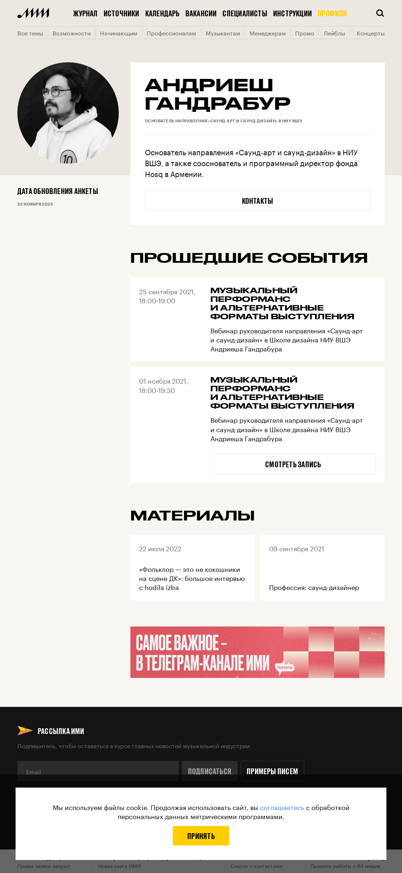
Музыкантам (223, 33)
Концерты (371, 33)
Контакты (257, 200)
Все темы (30, 33)
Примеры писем (272, 771)
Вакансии (201, 13)
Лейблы (334, 33)
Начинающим (118, 33)
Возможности (72, 33)
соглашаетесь (282, 806)
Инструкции (292, 13)
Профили (332, 13)
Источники (121, 13)
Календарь (162, 13)
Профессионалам (171, 33)
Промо (304, 33)
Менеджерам (268, 33)
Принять (201, 835)
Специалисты (244, 13)
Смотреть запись (293, 464)
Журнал (85, 13)
